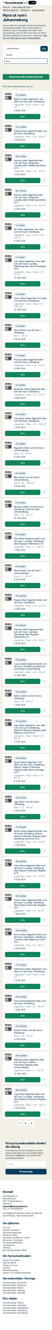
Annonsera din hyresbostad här (26, 76)
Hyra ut (6, 7)
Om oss (6, 1227)
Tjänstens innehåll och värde (16, 1237)
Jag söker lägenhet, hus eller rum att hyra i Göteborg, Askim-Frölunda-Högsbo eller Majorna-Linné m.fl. (30, 729)
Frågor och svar (10, 1265)
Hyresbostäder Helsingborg (15, 1308)
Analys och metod (11, 1260)
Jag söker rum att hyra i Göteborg (27, 802)
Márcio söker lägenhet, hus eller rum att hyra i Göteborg (29, 100)
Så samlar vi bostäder (13, 1240)
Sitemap (6, 1247)
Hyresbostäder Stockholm (15, 1282)
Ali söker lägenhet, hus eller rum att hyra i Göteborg (29, 230)
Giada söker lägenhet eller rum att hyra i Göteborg (30, 132)
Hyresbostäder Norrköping (15, 1313)
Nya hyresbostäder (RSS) (15, 1250)
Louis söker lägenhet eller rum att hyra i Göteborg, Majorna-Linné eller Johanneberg (30, 666)
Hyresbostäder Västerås (14, 1293)
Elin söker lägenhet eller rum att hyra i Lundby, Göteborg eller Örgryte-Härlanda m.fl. (29, 541)
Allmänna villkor (10, 1235)
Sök (44, 48)
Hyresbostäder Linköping (14, 1305)
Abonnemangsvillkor (12, 1232)
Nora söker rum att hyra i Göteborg (27, 331)
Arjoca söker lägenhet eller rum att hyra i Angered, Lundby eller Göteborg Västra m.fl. (30, 164)
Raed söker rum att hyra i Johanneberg (27, 571)
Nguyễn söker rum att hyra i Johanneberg (29, 449)
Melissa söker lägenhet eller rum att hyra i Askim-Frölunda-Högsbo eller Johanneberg (29, 1063)
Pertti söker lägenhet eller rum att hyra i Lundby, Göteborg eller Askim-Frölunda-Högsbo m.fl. (30, 904)
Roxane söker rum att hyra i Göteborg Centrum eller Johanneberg (29, 509)
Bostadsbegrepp (10, 1270)
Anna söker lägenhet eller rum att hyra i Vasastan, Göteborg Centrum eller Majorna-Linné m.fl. (30, 938)
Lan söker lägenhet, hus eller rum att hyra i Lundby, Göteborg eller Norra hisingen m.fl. (30, 265)
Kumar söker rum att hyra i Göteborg (28, 1031)
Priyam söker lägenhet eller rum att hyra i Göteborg (28, 360)
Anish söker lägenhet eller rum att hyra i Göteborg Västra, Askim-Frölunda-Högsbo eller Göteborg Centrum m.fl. (30, 835)
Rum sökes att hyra (21, 7)
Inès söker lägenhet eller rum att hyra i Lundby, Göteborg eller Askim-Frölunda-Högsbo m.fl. (30, 869)
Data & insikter (9, 1262)
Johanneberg (38, 10)
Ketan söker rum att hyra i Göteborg (28, 697)
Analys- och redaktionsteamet (17, 1273)
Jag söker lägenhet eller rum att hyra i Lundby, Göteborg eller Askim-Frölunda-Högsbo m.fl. (30, 1098)
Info (23, 116)
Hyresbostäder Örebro (13, 1303)
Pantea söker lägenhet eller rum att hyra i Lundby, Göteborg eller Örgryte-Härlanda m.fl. (28, 633)
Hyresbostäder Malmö (13, 1288)
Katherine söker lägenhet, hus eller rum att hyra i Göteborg (30, 970)
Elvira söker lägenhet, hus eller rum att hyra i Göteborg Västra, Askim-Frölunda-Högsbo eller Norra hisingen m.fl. (29, 767)
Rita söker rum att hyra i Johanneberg (27, 478)
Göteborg (25, 10)
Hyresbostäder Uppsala (14, 1290)
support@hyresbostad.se (15, 1206)
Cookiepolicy (9, 1245)
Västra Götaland (10, 10)
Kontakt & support (11, 1230)
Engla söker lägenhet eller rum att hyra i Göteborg (30, 601)
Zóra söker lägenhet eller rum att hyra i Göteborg (30, 1002)
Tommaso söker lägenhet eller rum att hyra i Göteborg (30, 419)
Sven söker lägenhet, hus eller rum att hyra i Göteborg (30, 299)
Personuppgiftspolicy (13, 1242)
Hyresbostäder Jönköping (15, 1310)
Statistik (6, 1268)
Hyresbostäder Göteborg (14, 1285)
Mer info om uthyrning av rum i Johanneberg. (25, 36)
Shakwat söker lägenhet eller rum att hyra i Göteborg (29, 390)
